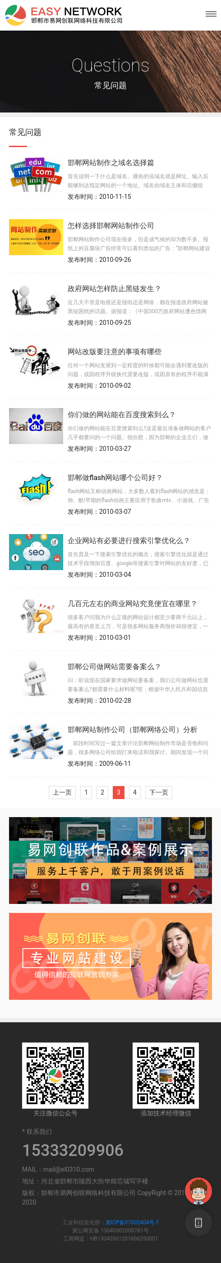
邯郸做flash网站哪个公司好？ (115, 477)
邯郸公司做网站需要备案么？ (114, 666)
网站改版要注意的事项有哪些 (114, 351)
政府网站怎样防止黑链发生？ (114, 288)
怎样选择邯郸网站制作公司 (111, 225)
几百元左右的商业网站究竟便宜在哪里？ (133, 603)
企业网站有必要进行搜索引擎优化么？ (129, 540)
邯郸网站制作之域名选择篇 (111, 162)
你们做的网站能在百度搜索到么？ (122, 414)
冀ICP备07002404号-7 (132, 1222)
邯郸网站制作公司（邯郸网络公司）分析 (133, 729)
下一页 (158, 792)
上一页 (62, 792)
